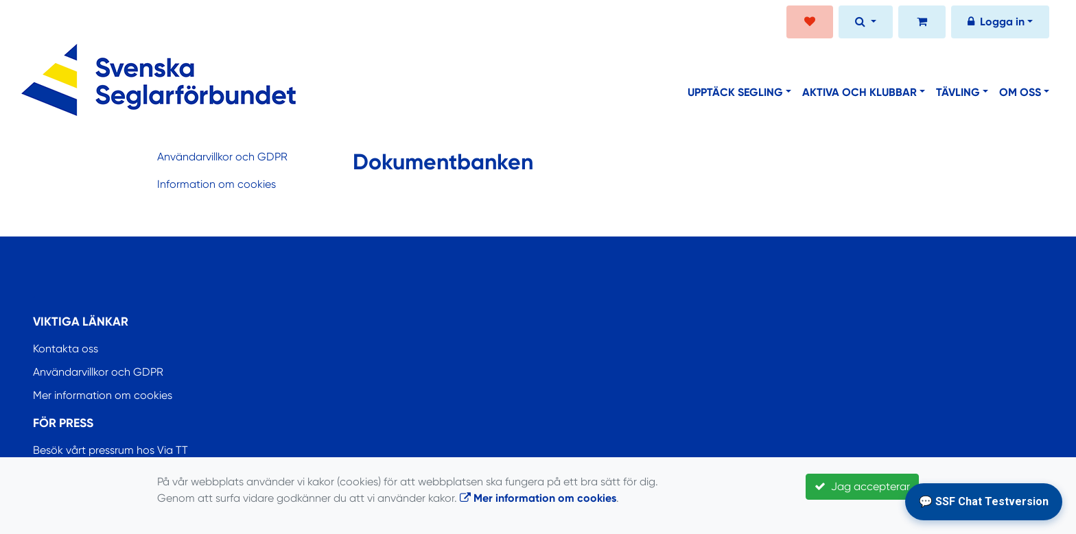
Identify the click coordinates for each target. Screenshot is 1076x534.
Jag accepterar (862, 486)
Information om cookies (216, 184)
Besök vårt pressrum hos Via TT (110, 450)
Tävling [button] (958, 92)
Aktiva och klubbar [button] (859, 92)
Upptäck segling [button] (735, 92)
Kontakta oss (65, 348)
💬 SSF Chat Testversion (984, 501)
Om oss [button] (1020, 92)
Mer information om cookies (102, 395)
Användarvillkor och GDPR (222, 156)
